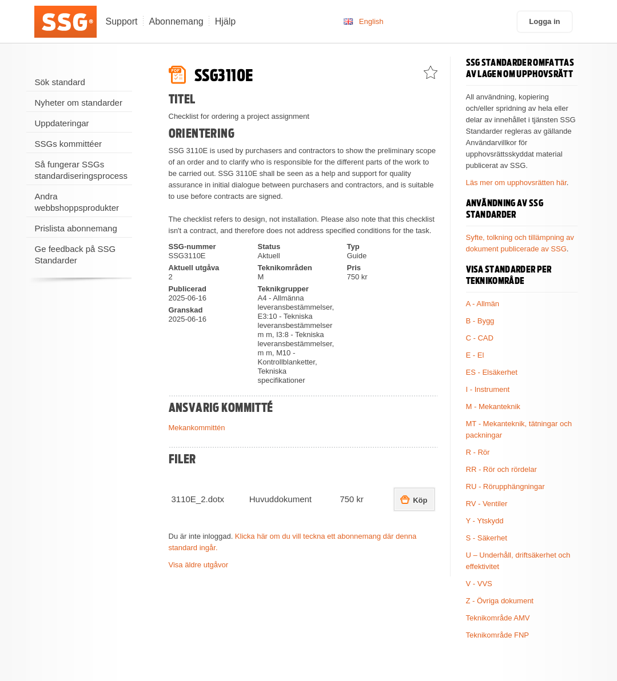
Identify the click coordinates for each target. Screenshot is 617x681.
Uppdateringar (62, 123)
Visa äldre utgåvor (199, 564)
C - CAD (479, 338)
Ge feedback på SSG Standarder (75, 254)
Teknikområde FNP (498, 635)
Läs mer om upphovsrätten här (516, 182)
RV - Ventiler (487, 503)
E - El (475, 355)
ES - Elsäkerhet (492, 372)
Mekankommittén (197, 427)
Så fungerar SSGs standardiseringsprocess (81, 170)
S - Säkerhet (486, 538)
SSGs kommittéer (68, 144)
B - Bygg (480, 321)
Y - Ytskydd (485, 520)
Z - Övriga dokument (500, 600)
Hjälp (225, 21)
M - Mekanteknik (493, 406)
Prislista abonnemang (76, 228)
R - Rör (478, 452)
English (371, 21)
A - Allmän (483, 303)
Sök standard (60, 82)
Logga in (544, 21)
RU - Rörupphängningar (505, 486)
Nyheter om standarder (78, 102)
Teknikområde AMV (498, 618)
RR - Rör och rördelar (501, 469)
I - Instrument (488, 389)
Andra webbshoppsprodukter (77, 202)
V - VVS (479, 583)
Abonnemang (176, 21)
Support (122, 21)
